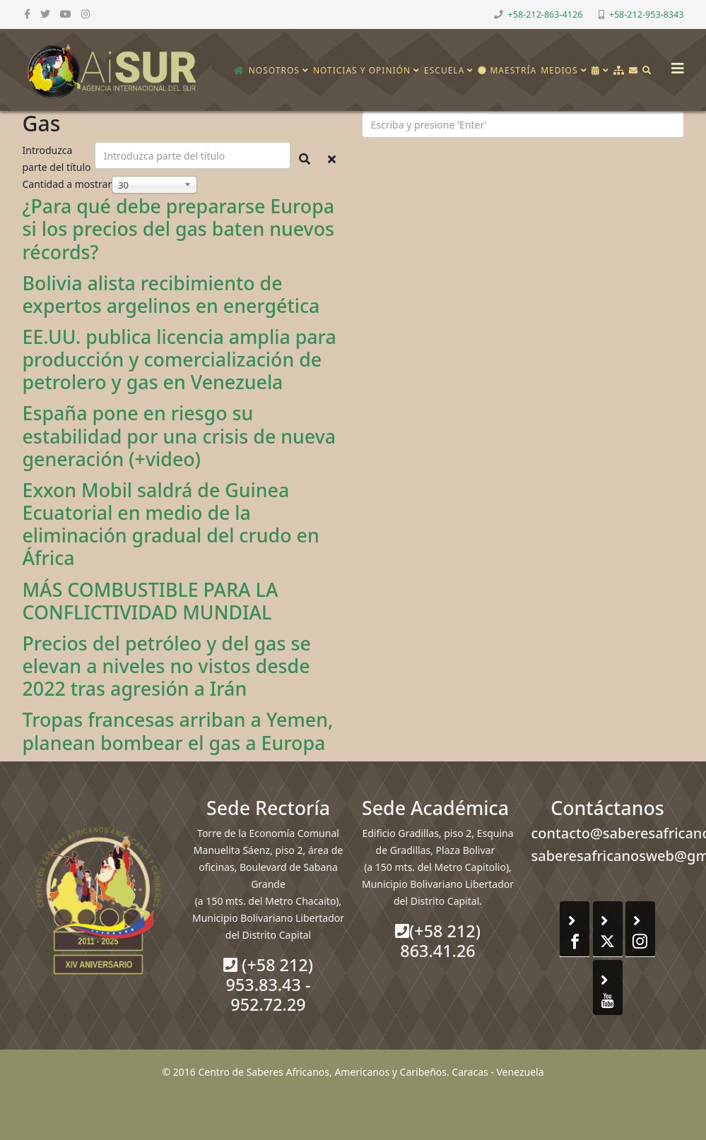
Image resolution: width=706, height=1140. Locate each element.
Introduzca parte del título (58, 158)
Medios (559, 70)
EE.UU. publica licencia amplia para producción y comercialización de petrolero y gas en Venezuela (179, 359)
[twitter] (45, 13)
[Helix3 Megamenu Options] (674, 64)
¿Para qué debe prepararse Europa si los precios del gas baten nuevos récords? (179, 228)
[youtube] (65, 13)
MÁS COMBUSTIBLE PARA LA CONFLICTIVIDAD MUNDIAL (150, 600)
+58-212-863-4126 (545, 14)
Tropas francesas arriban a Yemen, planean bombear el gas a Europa (178, 730)
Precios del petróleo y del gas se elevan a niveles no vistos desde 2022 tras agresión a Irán (167, 665)
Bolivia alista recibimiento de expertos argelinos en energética (171, 294)
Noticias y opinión (362, 70)
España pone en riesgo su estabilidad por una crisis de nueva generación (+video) (179, 435)
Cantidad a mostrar (67, 184)
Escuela (444, 70)
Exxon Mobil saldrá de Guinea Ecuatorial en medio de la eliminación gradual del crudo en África (171, 524)
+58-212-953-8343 (646, 14)
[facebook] (27, 13)
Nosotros (274, 70)
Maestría (507, 70)
